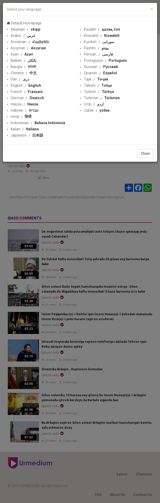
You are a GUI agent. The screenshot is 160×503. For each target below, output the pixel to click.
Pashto (96, 48)
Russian (101, 67)
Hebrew (24, 110)
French (27, 92)
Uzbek (97, 110)
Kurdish (99, 42)
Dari (20, 79)
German (27, 98)
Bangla (23, 67)
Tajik (96, 79)
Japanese (27, 135)
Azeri (22, 54)
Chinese (24, 73)
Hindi (21, 117)
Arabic (23, 35)
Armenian (30, 42)
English (26, 85)
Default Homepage (24, 23)
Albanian (25, 29)
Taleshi (98, 85)
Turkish (99, 92)
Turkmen (102, 98)
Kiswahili (101, 35)
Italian (25, 129)
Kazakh (102, 29)
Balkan (23, 60)
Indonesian (38, 123)
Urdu (94, 104)
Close (145, 153)
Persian (98, 54)
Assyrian (28, 48)
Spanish (100, 73)
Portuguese (105, 60)
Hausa (24, 104)
